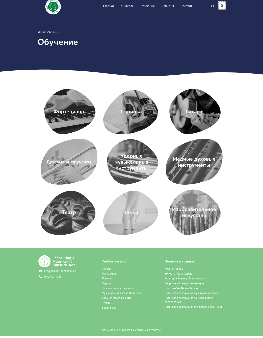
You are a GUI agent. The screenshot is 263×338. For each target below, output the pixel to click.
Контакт (186, 8)
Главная (109, 8)
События (168, 8)
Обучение (147, 8)
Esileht (41, 33)
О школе (127, 8)
